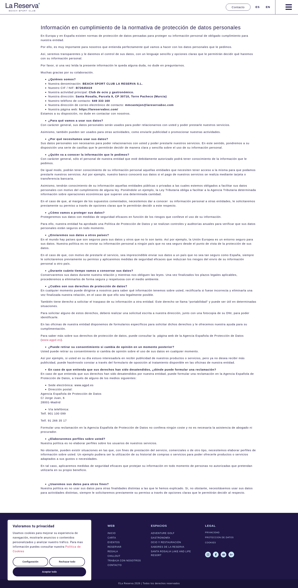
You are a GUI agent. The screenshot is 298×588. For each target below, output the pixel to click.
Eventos (114, 542)
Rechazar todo (66, 562)
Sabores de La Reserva (167, 547)
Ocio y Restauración (166, 542)
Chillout (114, 556)
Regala (113, 551)
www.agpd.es (51, 339)
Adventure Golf (162, 533)
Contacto (115, 565)
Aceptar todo (49, 571)
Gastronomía (160, 537)
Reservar (114, 547)
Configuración (30, 562)
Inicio (112, 533)
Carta (112, 537)
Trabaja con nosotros (124, 560)
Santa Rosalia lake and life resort (171, 553)
